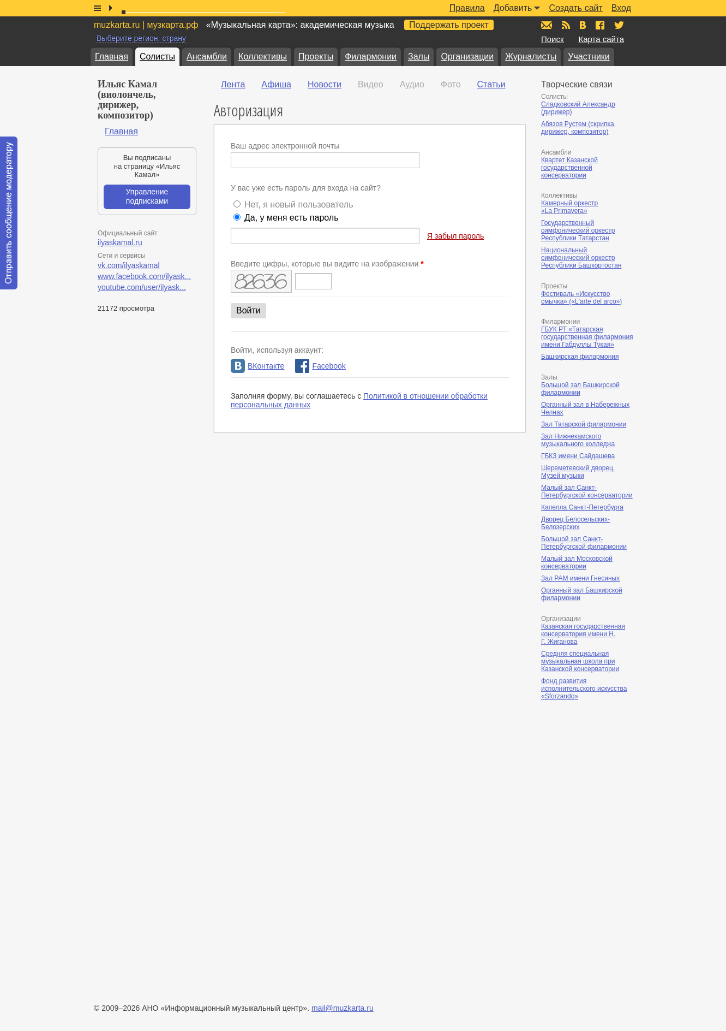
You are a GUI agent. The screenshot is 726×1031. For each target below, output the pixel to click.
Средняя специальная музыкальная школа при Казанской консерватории (580, 661)
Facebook (320, 366)
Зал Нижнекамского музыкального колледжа (578, 440)
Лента (233, 84)
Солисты (157, 56)
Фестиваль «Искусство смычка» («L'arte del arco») (581, 297)
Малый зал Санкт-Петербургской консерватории (587, 491)
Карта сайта (601, 39)
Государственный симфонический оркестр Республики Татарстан (578, 230)
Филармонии (371, 56)
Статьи (491, 84)
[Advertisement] (606, 822)
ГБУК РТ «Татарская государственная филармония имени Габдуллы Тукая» (587, 336)
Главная (111, 56)
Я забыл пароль (455, 236)
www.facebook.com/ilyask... (144, 276)
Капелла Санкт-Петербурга (582, 507)
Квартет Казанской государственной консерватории (569, 167)
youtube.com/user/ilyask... (142, 287)
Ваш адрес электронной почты (285, 145)
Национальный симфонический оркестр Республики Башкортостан (581, 257)
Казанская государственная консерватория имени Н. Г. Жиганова (583, 634)
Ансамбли (207, 56)
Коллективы (262, 56)
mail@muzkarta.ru (342, 1008)
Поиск (552, 39)
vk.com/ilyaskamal (129, 265)
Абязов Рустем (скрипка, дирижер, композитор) (578, 127)
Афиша (276, 84)
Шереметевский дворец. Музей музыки (578, 471)
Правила (467, 8)
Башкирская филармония (580, 356)
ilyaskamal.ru (120, 242)
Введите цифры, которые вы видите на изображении (327, 263)
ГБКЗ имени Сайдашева (578, 456)
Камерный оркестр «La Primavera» (569, 207)
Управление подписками (147, 196)
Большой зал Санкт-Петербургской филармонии (584, 542)
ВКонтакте (257, 366)
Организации (467, 56)
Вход (621, 8)
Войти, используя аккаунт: (277, 350)
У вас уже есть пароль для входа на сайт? (306, 187)
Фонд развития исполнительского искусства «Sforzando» (584, 688)
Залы (418, 56)
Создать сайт (575, 8)
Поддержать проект (449, 24)
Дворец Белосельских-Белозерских (575, 523)
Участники (588, 56)
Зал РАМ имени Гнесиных (580, 578)
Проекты (315, 56)
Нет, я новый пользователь (298, 204)
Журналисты (530, 56)
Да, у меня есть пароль (291, 217)
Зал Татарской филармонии (583, 424)
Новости (324, 84)
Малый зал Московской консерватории (577, 562)
